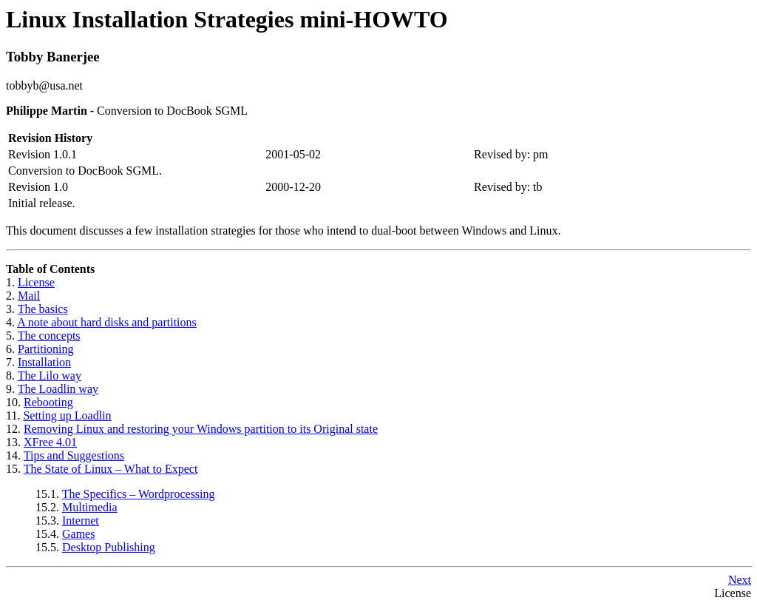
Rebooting (48, 402)
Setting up (67, 415)
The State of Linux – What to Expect (111, 468)
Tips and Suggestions (74, 455)
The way (49, 375)
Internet (80, 520)
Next (739, 579)
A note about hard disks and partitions (107, 322)
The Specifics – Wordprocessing (138, 494)
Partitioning (46, 349)
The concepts (49, 335)
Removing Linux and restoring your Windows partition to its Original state (201, 428)
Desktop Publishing (108, 547)
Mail (29, 295)
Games (78, 534)
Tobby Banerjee (53, 56)
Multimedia (90, 507)
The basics (43, 309)
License (36, 282)
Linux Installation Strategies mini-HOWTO (227, 19)
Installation (44, 362)
